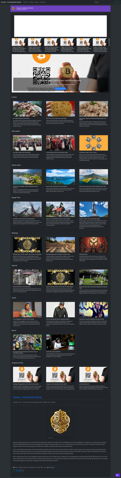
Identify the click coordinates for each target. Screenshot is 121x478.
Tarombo (25, 2)
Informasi (43, 2)
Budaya (31, 2)
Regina (52, 467)
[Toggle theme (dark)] (118, 475)
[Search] (104, 2)
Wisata (37, 2)
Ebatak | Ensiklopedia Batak (11, 2)
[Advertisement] (60, 26)
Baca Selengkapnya (60, 88)
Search (117, 2)
